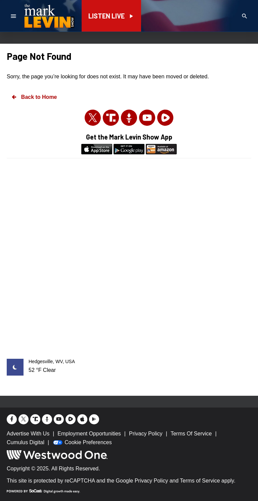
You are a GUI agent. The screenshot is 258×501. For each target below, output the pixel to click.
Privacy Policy (151, 481)
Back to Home (34, 97)
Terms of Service (200, 481)
